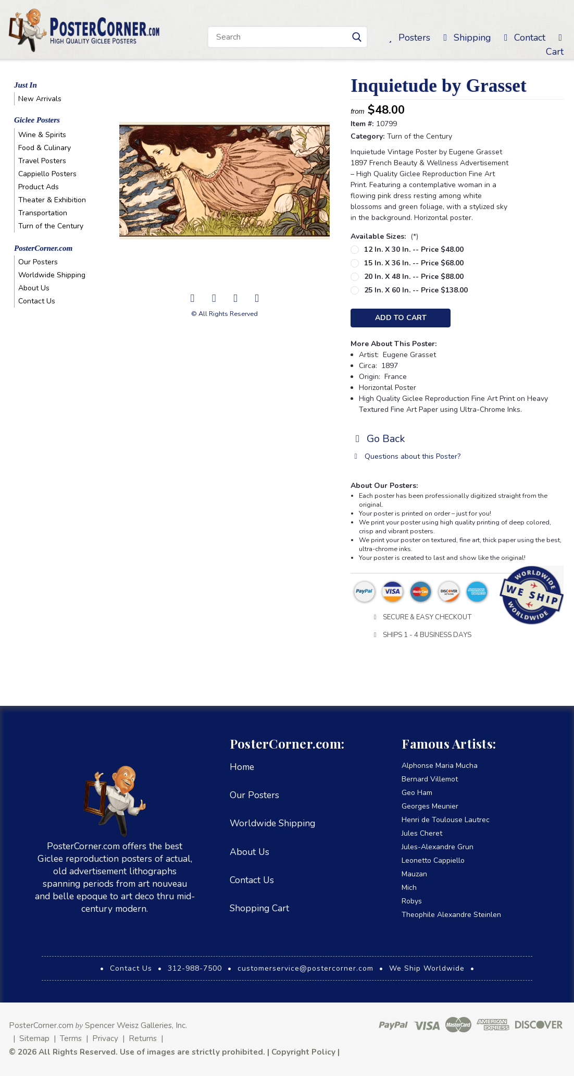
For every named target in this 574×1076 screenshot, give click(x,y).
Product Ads (38, 187)
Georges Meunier (430, 806)
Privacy (105, 1038)
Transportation (42, 213)
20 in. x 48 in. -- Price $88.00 (414, 277)
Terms (71, 1038)
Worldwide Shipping (51, 275)
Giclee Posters (37, 120)
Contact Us (36, 301)
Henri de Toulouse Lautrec (446, 820)
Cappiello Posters (47, 174)
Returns (143, 1038)
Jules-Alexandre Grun (437, 847)
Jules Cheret (422, 833)
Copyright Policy (303, 1051)
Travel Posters (42, 161)
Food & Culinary (44, 148)
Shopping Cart (259, 908)
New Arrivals (39, 99)
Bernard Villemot (430, 779)
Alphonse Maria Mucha (440, 766)
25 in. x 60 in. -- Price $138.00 (416, 290)
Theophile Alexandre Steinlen (451, 915)
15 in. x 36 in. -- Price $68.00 (414, 263)
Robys (412, 901)
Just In (25, 85)
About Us (33, 288)
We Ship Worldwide (427, 968)
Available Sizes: (384, 236)
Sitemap (34, 1038)
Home (242, 767)
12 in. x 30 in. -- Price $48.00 (414, 249)
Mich (409, 887)
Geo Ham (417, 793)
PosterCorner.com (43, 248)
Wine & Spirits (42, 135)
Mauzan (414, 874)
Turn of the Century (50, 226)
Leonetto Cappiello (433, 860)
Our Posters (38, 262)
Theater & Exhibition (52, 200)
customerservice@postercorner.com (305, 968)
